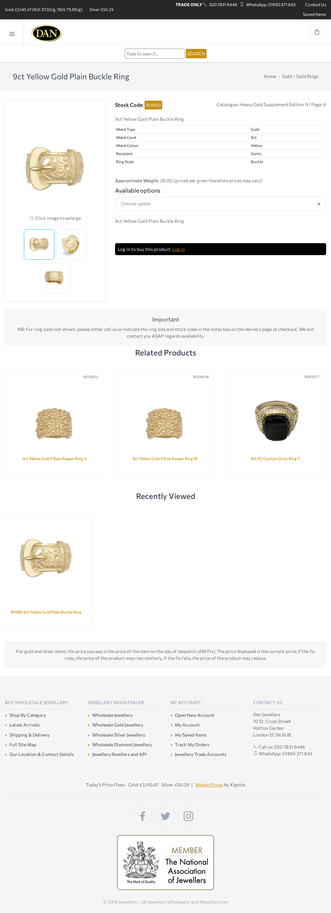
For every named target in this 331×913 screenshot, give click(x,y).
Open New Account (195, 715)
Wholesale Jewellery (112, 715)
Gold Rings (307, 76)
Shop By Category (27, 715)
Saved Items (314, 14)
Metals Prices (209, 784)
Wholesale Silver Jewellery (118, 735)
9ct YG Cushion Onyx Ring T (275, 458)
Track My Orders (192, 744)
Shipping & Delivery (29, 735)
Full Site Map (22, 744)
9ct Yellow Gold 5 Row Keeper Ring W (165, 458)
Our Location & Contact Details (41, 754)
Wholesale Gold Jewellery (117, 724)
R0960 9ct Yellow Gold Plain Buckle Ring (46, 612)
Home (270, 76)
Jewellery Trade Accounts (200, 754)
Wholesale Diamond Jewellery (122, 744)
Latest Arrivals (24, 724)
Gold (287, 76)
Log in (178, 249)
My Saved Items (191, 735)
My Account (187, 724)
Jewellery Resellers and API (119, 754)
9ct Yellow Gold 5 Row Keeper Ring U (55, 458)
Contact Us (315, 4)
